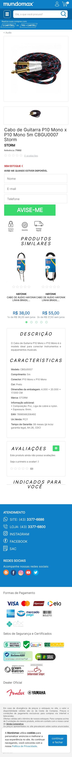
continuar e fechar (58, 740)
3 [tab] (34, 322)
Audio (8, 32)
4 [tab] (39, 322)
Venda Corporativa (14, 724)
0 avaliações (31, 155)
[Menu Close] (7, 14)
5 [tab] (44, 322)
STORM (9, 145)
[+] (56, 448)
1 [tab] (24, 322)
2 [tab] (29, 322)
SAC (13, 549)
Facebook (18, 541)
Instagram (19, 534)
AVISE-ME (30, 210)
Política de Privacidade (24, 746)
